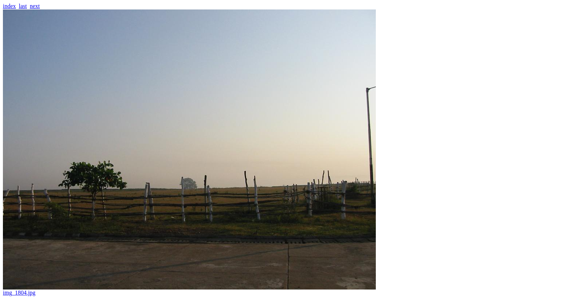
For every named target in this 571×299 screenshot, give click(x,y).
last (23, 6)
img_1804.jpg (189, 290)
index (9, 6)
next (35, 6)
